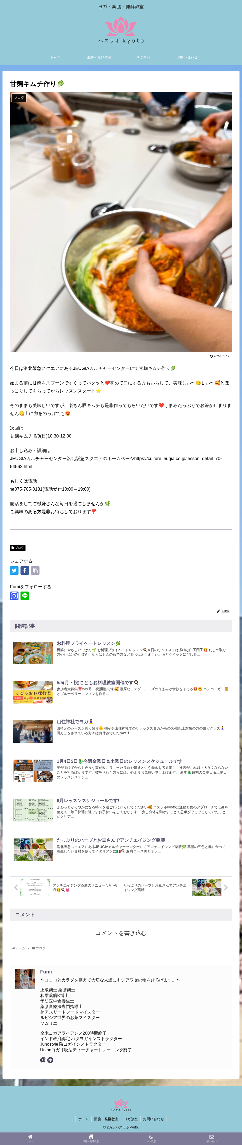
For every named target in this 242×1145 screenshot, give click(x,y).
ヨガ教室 (131, 1119)
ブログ (18, 547)
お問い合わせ (153, 1119)
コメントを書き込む (121, 933)
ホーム (83, 1119)
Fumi (46, 971)
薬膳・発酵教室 (106, 1119)
